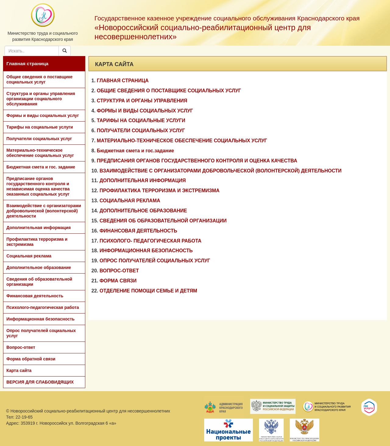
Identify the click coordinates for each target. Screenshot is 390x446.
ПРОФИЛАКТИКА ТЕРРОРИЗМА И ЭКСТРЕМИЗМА (160, 190)
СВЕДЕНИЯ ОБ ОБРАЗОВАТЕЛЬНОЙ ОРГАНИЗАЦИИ (163, 220)
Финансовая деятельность (34, 295)
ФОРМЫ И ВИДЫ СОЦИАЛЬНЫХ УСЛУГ (145, 110)
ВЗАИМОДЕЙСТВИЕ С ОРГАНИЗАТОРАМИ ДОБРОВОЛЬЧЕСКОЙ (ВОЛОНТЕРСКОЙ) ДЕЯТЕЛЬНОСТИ (221, 170)
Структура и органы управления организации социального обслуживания (40, 98)
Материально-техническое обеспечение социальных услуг (40, 153)
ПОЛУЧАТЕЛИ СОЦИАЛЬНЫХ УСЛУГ (141, 130)
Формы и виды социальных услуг (42, 115)
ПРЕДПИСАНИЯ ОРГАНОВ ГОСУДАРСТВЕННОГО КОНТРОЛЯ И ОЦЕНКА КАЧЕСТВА (197, 160)
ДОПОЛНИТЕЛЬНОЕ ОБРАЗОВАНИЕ (143, 210)
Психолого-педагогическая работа (42, 307)
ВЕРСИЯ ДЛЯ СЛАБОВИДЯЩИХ (40, 382)
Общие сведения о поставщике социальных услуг (39, 79)
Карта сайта (18, 370)
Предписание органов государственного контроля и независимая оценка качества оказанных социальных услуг (38, 186)
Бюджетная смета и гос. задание (40, 167)
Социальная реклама (28, 255)
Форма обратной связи (30, 358)
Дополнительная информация (38, 227)
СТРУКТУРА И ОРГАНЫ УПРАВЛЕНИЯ (142, 100)
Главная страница (27, 63)
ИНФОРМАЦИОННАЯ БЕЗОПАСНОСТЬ (146, 250)
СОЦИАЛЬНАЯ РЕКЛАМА (130, 200)
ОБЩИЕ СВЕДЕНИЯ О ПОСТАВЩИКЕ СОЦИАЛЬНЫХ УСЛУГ (169, 90)
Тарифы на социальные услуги (39, 127)
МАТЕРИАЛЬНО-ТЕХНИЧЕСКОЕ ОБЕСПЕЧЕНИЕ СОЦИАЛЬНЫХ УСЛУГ (182, 140)
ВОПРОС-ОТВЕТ (119, 270)
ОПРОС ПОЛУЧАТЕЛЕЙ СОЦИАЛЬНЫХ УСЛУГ (155, 260)
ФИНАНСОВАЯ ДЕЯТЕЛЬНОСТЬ (138, 230)
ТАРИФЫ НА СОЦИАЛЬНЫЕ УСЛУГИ (141, 120)
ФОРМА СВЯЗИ (118, 280)
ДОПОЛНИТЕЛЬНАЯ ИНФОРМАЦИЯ (143, 180)
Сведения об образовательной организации (39, 282)
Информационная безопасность (40, 319)
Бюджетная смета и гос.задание (135, 150)
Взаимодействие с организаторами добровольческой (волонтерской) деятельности (43, 210)
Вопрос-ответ (20, 347)
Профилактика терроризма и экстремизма (36, 242)
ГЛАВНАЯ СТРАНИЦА (123, 80)
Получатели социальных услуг (39, 138)
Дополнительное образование (38, 267)
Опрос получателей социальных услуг (41, 333)
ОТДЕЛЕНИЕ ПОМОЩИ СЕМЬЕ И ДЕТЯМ (148, 290)
